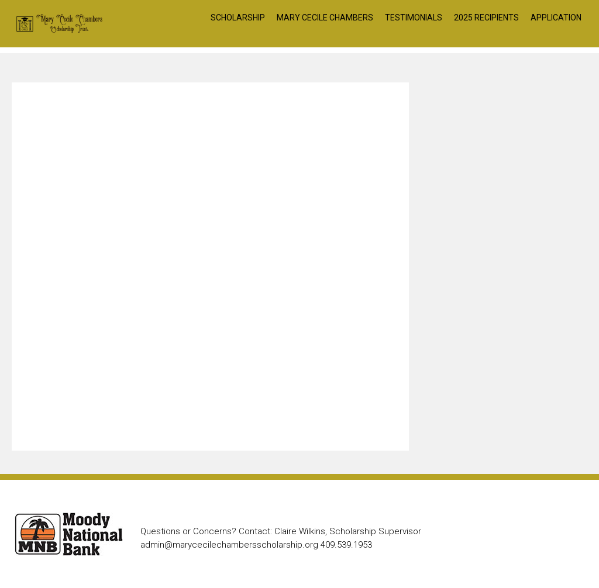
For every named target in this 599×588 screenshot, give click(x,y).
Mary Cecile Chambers (325, 17)
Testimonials (413, 17)
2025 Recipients (486, 17)
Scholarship (238, 17)
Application (556, 17)
